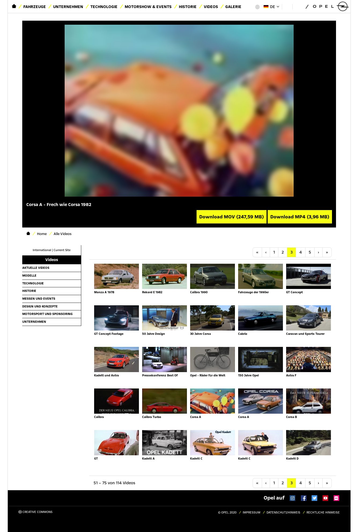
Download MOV (231, 217)
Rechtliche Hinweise (323, 513)
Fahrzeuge (34, 6)
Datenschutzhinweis (283, 513)
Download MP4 (299, 217)
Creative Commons (36, 512)
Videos (211, 6)
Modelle (29, 275)
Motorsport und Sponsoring (47, 314)
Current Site (62, 250)
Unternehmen (68, 6)
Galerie (233, 6)
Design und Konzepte (40, 306)
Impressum (251, 513)
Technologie (103, 6)
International (42, 250)
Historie (188, 6)
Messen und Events (38, 298)
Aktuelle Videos (35, 268)
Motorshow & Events (148, 6)
